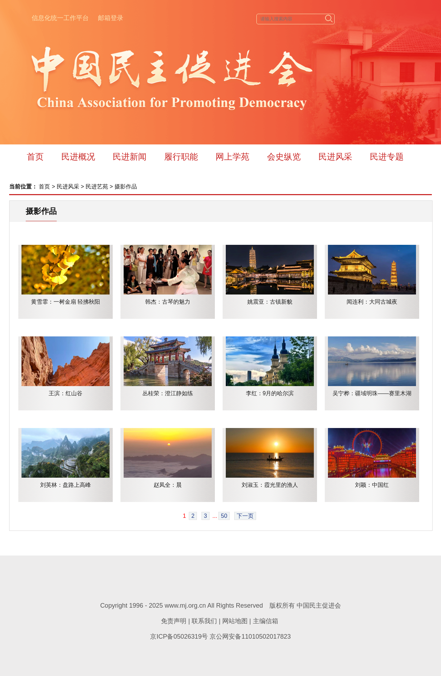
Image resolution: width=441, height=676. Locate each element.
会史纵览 (284, 156)
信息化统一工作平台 (60, 17)
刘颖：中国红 (372, 485)
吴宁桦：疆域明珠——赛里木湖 (372, 393)
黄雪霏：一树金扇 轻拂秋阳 (65, 302)
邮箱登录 (110, 17)
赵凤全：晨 (168, 485)
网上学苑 (232, 156)
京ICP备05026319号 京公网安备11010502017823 (220, 636)
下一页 (245, 516)
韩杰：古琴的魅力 (167, 302)
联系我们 (204, 621)
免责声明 (173, 621)
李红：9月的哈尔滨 (270, 393)
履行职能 (181, 156)
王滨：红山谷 (65, 393)
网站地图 (235, 621)
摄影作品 (125, 187)
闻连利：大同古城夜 (372, 302)
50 (224, 516)
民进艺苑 (97, 187)
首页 (35, 156)
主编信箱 (265, 621)
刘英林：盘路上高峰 (65, 485)
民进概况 (78, 156)
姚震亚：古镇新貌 (269, 302)
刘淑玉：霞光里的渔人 (270, 485)
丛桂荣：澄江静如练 (167, 393)
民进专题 (387, 156)
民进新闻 (130, 156)
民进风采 (335, 156)
